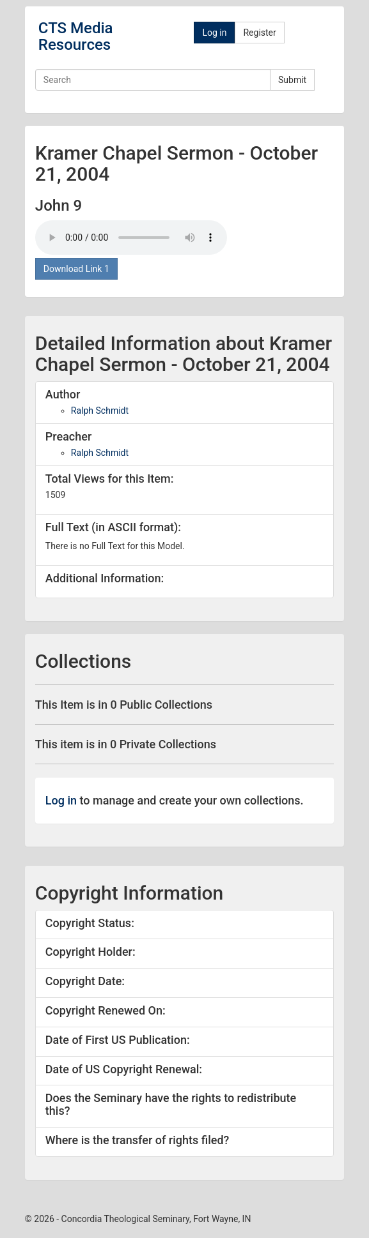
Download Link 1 (76, 269)
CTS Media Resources (75, 36)
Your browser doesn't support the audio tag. (131, 237)
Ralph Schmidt (100, 410)
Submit (292, 80)
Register (259, 32)
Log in (214, 32)
